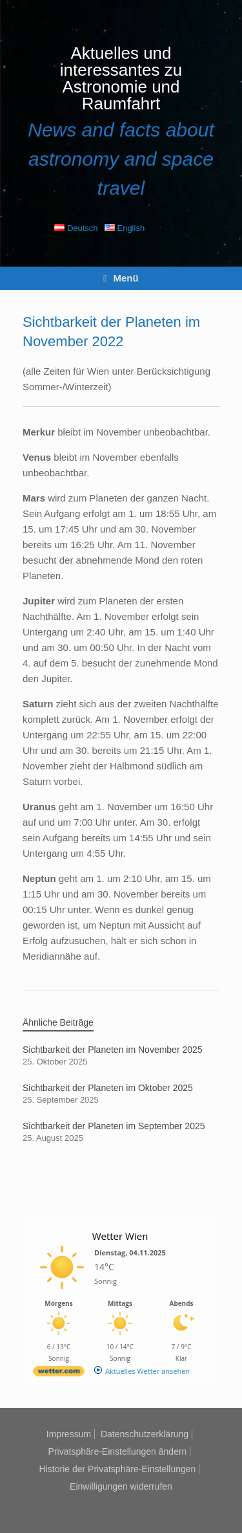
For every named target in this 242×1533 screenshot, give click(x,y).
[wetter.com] (59, 1373)
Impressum (68, 1434)
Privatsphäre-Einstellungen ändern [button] (117, 1451)
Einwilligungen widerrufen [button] (121, 1486)
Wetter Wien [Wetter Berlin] (120, 1236)
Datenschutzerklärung (144, 1434)
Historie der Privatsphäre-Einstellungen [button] (117, 1469)
